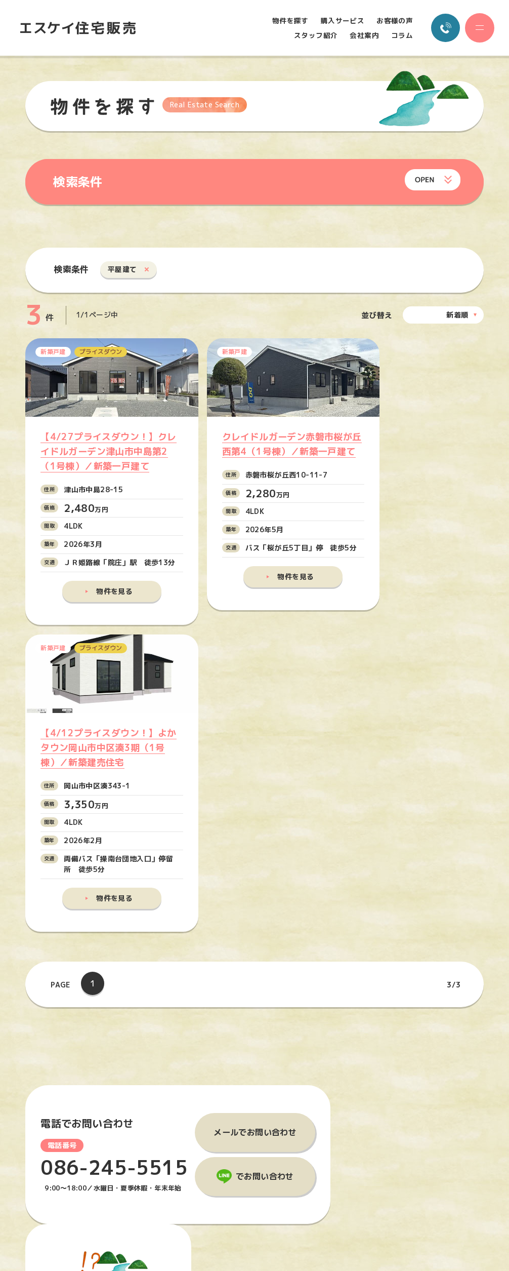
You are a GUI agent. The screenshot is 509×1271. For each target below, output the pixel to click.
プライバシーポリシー (423, 1129)
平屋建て (122, 269)
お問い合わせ (411, 1100)
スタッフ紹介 (315, 35)
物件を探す (290, 20)
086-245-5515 (114, 887)
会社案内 (363, 35)
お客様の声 (394, 20)
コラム (401, 35)
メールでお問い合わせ (255, 851)
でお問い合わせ (265, 895)
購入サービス (342, 20)
